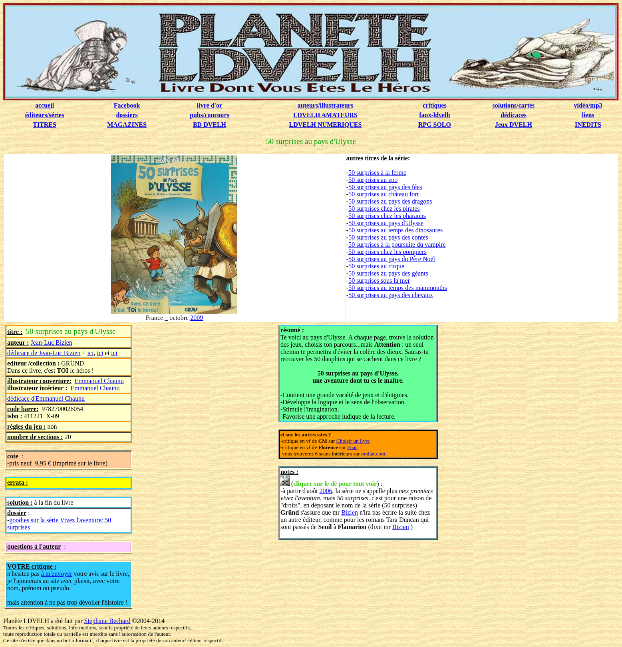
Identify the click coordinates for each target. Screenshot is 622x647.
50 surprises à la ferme (377, 172)
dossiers (126, 115)
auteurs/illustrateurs (326, 105)
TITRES (44, 124)
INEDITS (588, 124)
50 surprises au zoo (372, 179)
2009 (196, 317)
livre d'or (209, 105)
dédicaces (514, 115)
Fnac (352, 447)
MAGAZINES (127, 124)
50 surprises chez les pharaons (387, 215)
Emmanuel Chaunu (99, 380)
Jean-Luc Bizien (51, 342)
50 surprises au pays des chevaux (390, 295)
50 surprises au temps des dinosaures (395, 230)
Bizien (349, 512)
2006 (325, 490)
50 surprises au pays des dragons (390, 201)
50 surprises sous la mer (379, 280)
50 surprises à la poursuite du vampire (397, 244)
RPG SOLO (434, 124)
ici (90, 352)
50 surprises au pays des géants (388, 273)
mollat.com (373, 454)
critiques (435, 105)
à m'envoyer (56, 573)
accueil (44, 105)
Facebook (127, 105)
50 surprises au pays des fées (385, 187)
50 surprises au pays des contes (388, 237)
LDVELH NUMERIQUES (325, 124)
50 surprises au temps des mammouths (397, 287)
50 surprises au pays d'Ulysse (385, 223)
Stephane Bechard (107, 620)
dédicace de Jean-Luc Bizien (43, 352)
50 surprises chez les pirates (384, 208)
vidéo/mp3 (588, 105)
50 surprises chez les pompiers (387, 251)
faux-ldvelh (434, 115)
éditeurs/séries (44, 115)
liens (588, 115)
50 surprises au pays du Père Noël (391, 259)
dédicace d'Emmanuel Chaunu (46, 398)
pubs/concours (209, 115)
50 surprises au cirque (376, 266)
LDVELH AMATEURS (325, 115)
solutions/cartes (514, 105)
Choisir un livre (353, 441)
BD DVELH (209, 124)
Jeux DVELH (513, 124)
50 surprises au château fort (383, 194)
